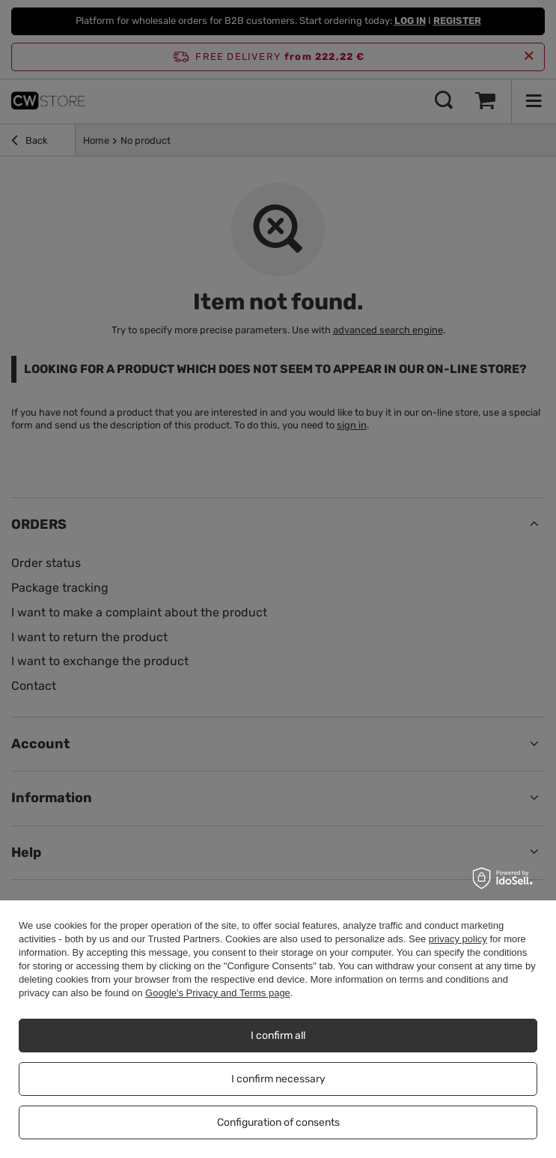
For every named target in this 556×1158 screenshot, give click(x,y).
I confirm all (278, 1035)
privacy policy (458, 939)
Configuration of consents (278, 1122)
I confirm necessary (278, 1079)
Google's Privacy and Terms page (217, 992)
